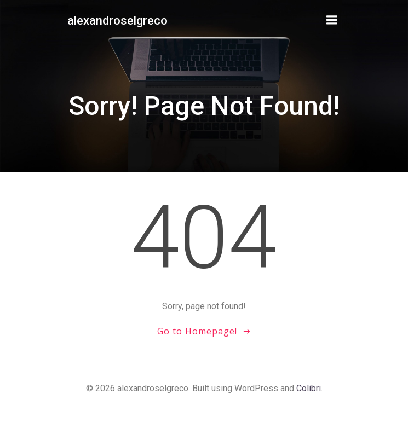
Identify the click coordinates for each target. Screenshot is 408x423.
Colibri (308, 388)
